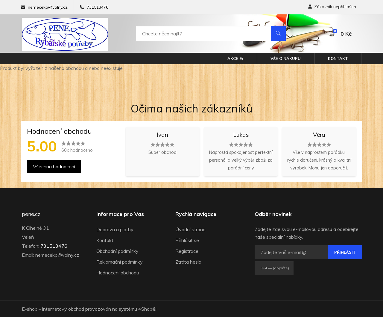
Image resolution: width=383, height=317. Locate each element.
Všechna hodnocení (54, 166)
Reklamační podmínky (119, 262)
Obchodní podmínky (117, 251)
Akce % (235, 58)
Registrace (186, 251)
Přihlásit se (187, 240)
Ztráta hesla (188, 262)
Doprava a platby (114, 229)
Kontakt (338, 58)
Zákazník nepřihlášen (332, 6)
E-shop (29, 309)
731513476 (97, 7)
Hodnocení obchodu (117, 273)
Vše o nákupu (285, 58)
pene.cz (31, 214)
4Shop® (147, 309)
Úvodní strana (190, 229)
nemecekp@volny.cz (48, 7)
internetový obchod (63, 309)
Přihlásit (345, 252)
